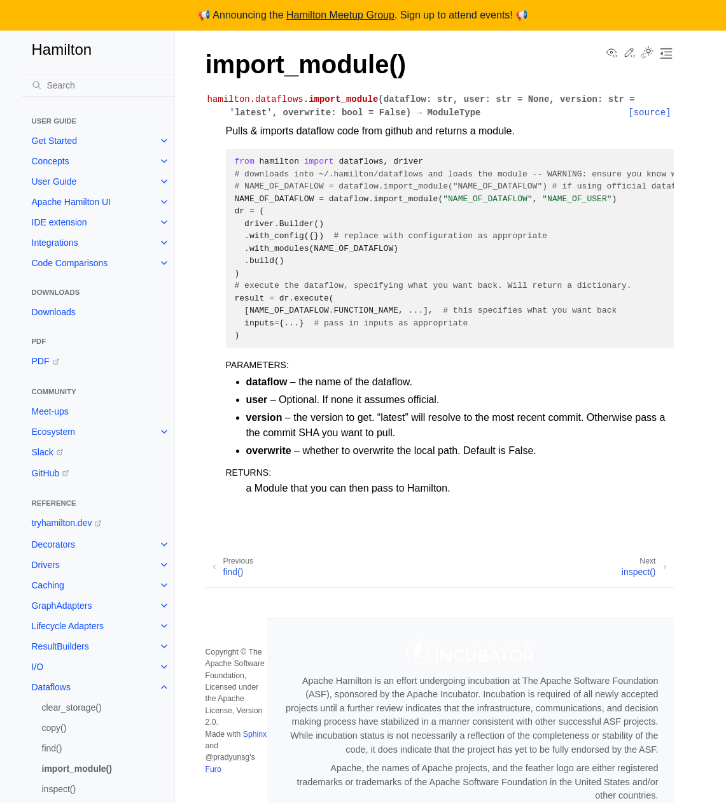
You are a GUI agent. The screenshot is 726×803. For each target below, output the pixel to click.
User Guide (54, 181)
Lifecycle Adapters (68, 626)
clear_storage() (72, 707)
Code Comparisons (70, 263)
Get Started (55, 141)
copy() (54, 728)
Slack (42, 452)
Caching (48, 585)
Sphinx (255, 734)
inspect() (59, 789)
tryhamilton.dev (62, 523)
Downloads (54, 312)
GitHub (46, 473)
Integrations (55, 243)
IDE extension (59, 222)
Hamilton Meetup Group (340, 15)
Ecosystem (53, 432)
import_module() (77, 769)
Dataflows (51, 687)
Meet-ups (50, 411)
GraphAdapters (62, 605)
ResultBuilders (60, 646)
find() (52, 748)
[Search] (98, 85)
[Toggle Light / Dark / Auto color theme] (647, 53)
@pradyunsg (228, 757)
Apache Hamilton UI (71, 202)
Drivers (46, 565)
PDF (41, 361)
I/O (38, 667)
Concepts (50, 161)
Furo (213, 769)
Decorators (53, 544)
